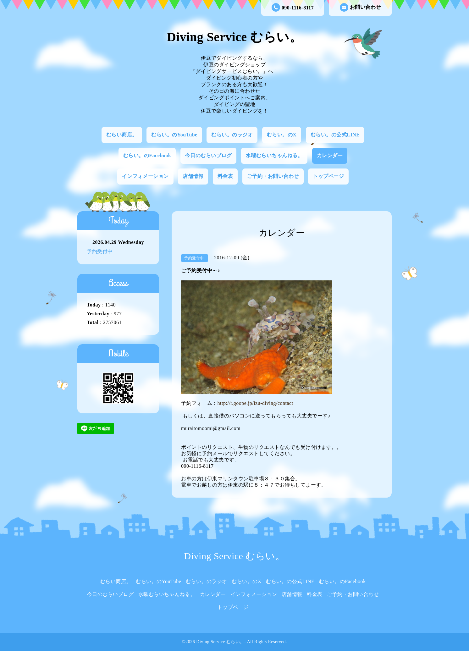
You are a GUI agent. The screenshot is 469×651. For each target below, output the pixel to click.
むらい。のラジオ (232, 134)
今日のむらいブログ (208, 155)
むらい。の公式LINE (335, 134)
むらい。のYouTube (174, 134)
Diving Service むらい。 (234, 37)
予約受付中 (100, 251)
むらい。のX (282, 134)
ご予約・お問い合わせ (273, 176)
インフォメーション (145, 176)
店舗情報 (193, 176)
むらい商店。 (121, 134)
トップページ (328, 176)
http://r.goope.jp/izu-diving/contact (255, 403)
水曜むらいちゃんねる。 (274, 155)
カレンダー (330, 155)
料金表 (225, 176)
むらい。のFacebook (147, 155)
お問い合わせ (360, 7)
